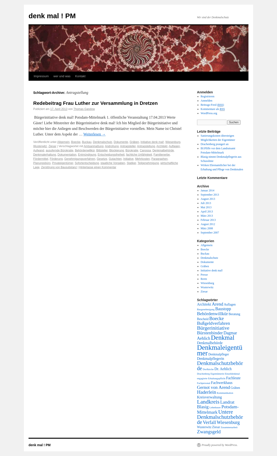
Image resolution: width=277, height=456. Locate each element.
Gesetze (102, 159)
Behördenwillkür (85, 150)
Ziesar (52, 146)
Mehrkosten (142, 159)
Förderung (56, 159)
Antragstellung (146, 146)
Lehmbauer (215, 407)
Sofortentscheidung (87, 163)
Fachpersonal (203, 383)
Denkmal (222, 337)
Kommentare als (213, 109)
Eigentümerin (217, 373)
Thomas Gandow (84, 109)
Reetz (204, 279)
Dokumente (121, 142)
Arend (217, 304)
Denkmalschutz (102, 142)
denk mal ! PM (52, 16)
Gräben (134, 142)
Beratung (234, 314)
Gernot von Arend (213, 387)
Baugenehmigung (206, 309)
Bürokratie (131, 150)
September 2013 (210, 194)
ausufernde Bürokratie (59, 150)
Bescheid (203, 319)
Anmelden (206, 100)
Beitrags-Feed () (212, 105)
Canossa (145, 150)
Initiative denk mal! (152, 142)
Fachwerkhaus (222, 383)
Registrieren (208, 96)
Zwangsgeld (209, 431)
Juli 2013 (206, 203)
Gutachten (115, 159)
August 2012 (208, 224)
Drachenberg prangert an (215, 144)
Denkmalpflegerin (210, 359)
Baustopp (223, 308)
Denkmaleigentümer (219, 350)
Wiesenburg (172, 142)
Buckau (86, 142)
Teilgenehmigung (148, 163)
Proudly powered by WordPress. (220, 445)
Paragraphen (159, 159)
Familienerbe (161, 154)
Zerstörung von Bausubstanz (59, 167)
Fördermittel (40, 159)
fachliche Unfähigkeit (139, 154)
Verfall (209, 422)
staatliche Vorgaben (113, 163)
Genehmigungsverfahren (79, 159)
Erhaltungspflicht (216, 378)
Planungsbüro (42, 163)
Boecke (75, 142)
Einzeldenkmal (232, 373)
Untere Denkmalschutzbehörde (220, 417)
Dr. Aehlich (223, 369)
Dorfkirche (208, 369)
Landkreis (208, 402)
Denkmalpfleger (218, 354)
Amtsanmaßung (94, 146)
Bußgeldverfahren (213, 323)
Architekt (162, 146)
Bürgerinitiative (213, 328)
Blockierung (116, 150)
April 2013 (207, 211)
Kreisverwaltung (209, 397)
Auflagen (174, 146)
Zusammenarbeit (229, 427)
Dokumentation (67, 154)
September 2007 (210, 232)
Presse (204, 274)
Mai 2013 (206, 207)
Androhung (112, 146)
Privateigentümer (62, 163)
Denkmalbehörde (163, 150)
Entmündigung (87, 154)
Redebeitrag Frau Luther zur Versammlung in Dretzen (95, 103)
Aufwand (38, 150)
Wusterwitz (40, 146)
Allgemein (63, 142)
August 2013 (208, 199)
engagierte (202, 378)
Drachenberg (203, 373)
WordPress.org (209, 113)
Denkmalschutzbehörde (220, 365)
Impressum (41, 76)
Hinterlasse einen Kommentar (97, 167)
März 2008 (207, 228)
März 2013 (207, 215)
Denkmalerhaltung (44, 154)
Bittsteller (102, 150)
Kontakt (80, 76)
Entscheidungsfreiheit (111, 154)
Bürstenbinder (210, 332)
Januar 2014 (207, 190)
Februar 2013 (208, 220)
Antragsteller (128, 146)
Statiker (131, 163)
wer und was (61, 76)
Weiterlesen (94, 134)
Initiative (128, 159)
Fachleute (233, 378)
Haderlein (206, 392)
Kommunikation (225, 393)
